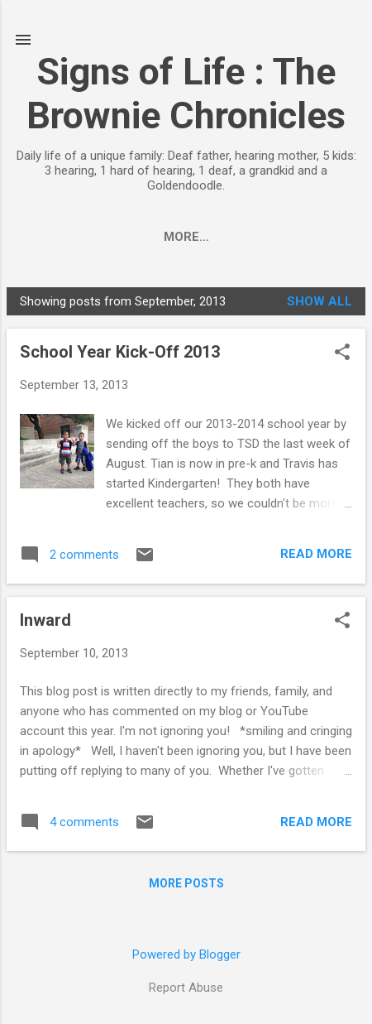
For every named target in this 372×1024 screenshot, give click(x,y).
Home (70, 236)
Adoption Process (181, 236)
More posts (186, 886)
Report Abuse (186, 987)
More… (297, 236)
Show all (319, 304)
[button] (342, 356)
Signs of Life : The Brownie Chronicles (186, 93)
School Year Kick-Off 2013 (120, 355)
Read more (316, 557)
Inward (45, 623)
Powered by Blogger (186, 954)
